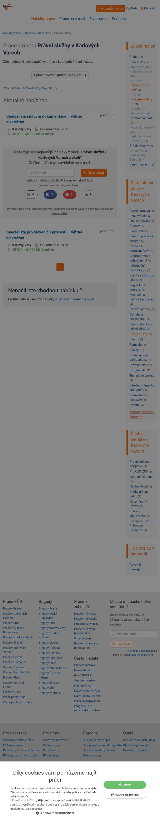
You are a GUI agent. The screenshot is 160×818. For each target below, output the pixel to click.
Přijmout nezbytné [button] (125, 794)
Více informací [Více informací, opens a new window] (34, 809)
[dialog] (80, 789)
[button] (55, 813)
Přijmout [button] (125, 784)
